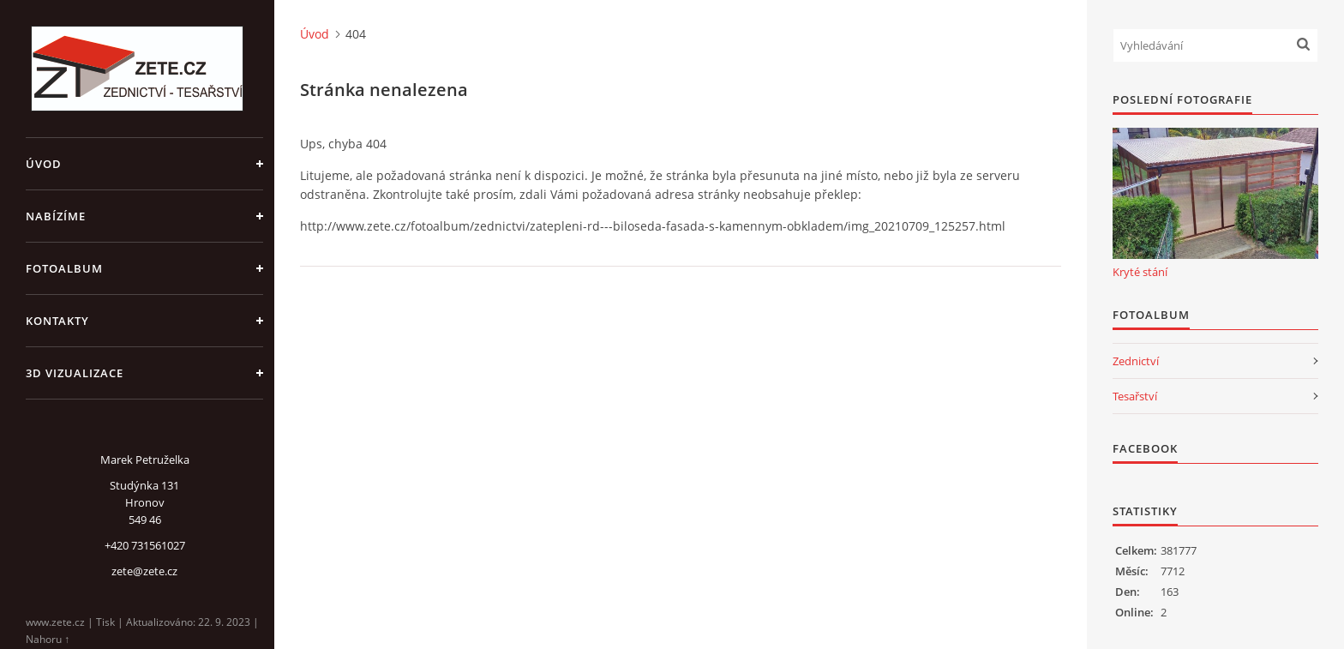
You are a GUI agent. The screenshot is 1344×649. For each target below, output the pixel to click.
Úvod (44, 163)
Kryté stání (1140, 271)
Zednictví (1136, 361)
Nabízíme (56, 216)
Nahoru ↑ (47, 639)
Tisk (105, 622)
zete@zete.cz (144, 571)
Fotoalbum (64, 268)
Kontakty (57, 320)
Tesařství (1135, 396)
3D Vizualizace (74, 373)
